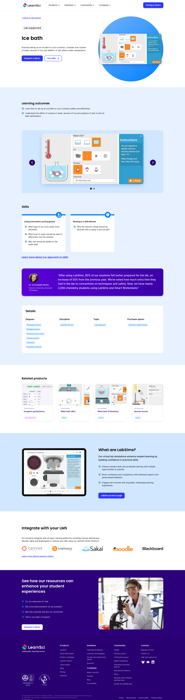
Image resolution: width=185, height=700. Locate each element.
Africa (116, 674)
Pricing (62, 672)
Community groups (121, 657)
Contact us (145, 653)
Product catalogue (67, 657)
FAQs (62, 668)
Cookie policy (144, 698)
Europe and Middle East (123, 684)
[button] (54, 5)
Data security (131, 698)
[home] (32, 5)
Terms (121, 698)
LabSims (63, 650)
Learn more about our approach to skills (45, 257)
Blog (88, 680)
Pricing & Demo (153, 5)
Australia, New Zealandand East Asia (123, 679)
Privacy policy (156, 698)
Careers (90, 676)
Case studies (65, 665)
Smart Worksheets (67, 653)
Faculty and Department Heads (96, 658)
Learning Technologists (96, 653)
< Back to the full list (31, 18)
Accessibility (92, 683)
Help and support (149, 657)
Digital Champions (121, 661)
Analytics (63, 676)
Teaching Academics (95, 650)
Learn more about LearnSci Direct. (38, 556)
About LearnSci (93, 672)
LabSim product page (111, 495)
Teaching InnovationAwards (122, 666)
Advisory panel (119, 653)
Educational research (122, 670)
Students (90, 663)
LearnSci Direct (66, 661)
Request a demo (32, 58)
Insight (116, 650)
